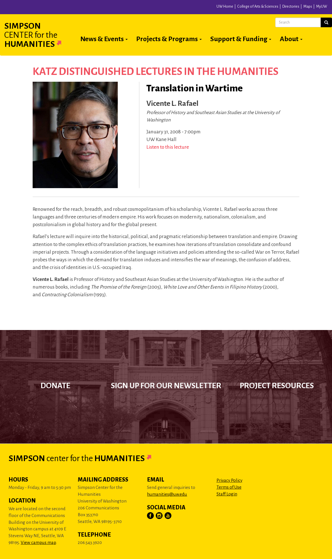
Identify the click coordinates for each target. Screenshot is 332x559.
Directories (290, 7)
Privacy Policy (229, 480)
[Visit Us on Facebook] (150, 516)
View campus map (38, 542)
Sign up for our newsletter (166, 385)
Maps (307, 7)
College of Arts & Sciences (257, 7)
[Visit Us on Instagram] (159, 516)
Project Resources (277, 385)
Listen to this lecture (167, 147)
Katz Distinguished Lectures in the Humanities (155, 71)
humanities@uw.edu (167, 494)
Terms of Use (229, 487)
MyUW (321, 7)
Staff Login (227, 493)
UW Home (225, 7)
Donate (55, 385)
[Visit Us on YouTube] (168, 516)
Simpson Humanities (39, 35)
